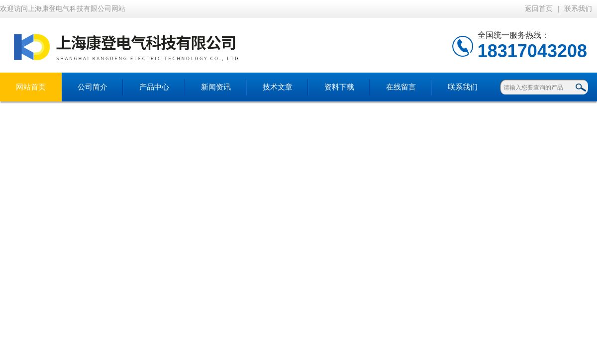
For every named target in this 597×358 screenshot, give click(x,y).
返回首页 (539, 8)
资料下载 (339, 87)
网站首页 (31, 87)
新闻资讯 (216, 87)
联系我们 (578, 8)
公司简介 (92, 87)
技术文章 (278, 87)
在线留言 (401, 87)
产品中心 (154, 87)
